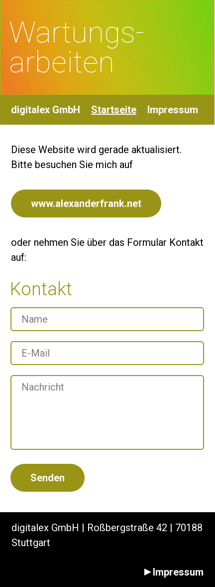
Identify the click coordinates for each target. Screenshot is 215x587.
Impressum (172, 110)
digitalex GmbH (45, 110)
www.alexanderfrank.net (86, 203)
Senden (47, 478)
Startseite (113, 110)
